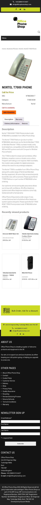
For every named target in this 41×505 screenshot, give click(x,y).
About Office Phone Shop (11, 373)
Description (9, 119)
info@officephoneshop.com (22, 4)
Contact (5, 375)
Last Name (4, 430)
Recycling (6, 394)
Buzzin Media (25, 501)
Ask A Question (8, 112)
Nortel (21, 49)
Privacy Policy (7, 389)
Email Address (6, 418)
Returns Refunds (8, 399)
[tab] (9, 119)
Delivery (5, 383)
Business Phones (12, 49)
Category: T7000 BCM (18, 100)
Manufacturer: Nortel (18, 104)
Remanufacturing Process (12, 396)
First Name (4, 424)
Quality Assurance (9, 391)
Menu (4, 38)
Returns (25, 123)
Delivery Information (12, 123)
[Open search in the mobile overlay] (39, 32)
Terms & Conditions (9, 402)
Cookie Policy (7, 378)
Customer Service (9, 381)
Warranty (19, 119)
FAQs (4, 386)
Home (4, 49)
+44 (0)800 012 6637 (13, 473)
